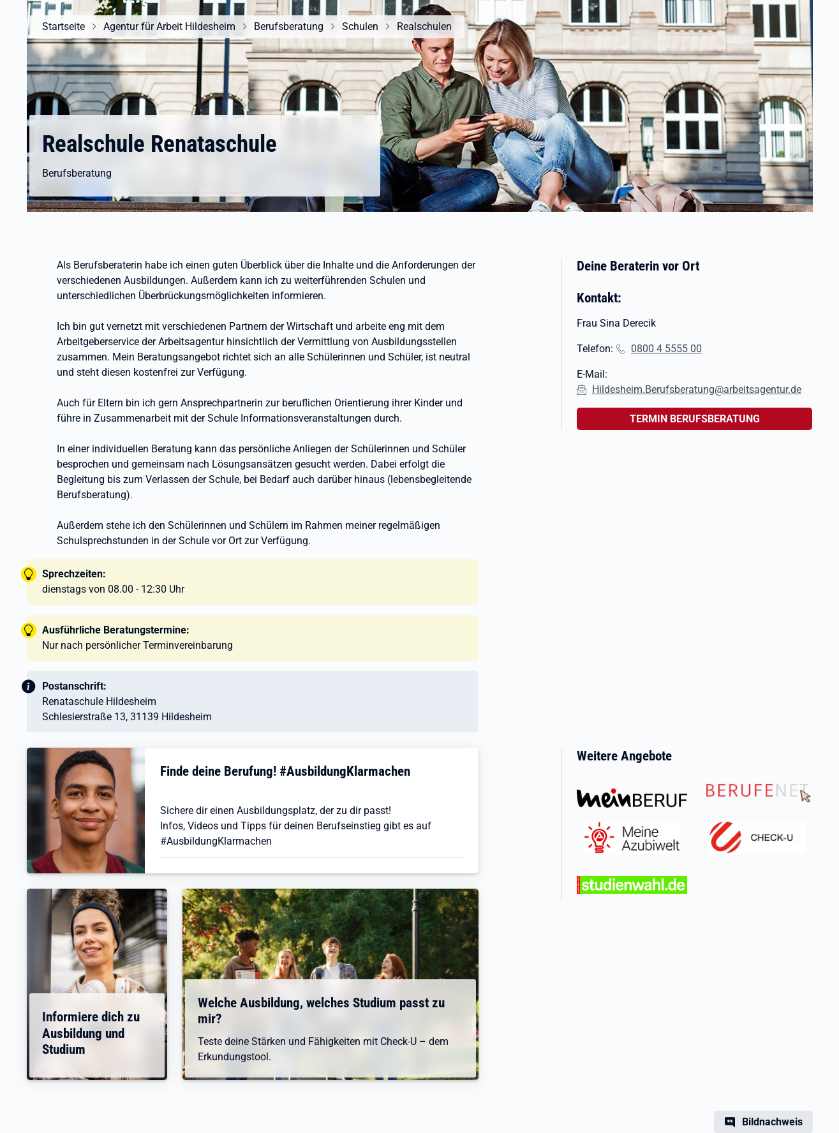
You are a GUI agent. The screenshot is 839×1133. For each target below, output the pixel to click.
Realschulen (424, 26)
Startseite (63, 26)
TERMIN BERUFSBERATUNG (695, 419)
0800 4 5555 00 (666, 349)
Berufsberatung (288, 26)
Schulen (360, 26)
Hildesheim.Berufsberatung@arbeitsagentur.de (696, 389)
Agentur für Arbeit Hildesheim (169, 26)
